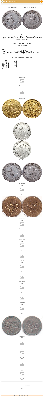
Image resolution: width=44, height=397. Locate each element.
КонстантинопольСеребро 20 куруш (22, 141)
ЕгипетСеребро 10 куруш (22, 277)
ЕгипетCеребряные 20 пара (21, 326)
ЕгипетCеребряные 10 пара (22, 343)
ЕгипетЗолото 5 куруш (22, 256)
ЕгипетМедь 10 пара (22, 375)
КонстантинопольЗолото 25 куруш (22, 109)
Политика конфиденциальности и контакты (22, 395)
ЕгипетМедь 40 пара (22, 354)
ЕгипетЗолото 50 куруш (22, 225)
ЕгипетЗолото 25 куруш (22, 235)
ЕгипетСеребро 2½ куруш (22, 298)
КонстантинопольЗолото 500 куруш (22, 82)
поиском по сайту (27, 385)
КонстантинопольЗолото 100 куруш (22, 92)
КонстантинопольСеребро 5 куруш (22, 173)
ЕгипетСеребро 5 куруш (22, 288)
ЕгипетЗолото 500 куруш (22, 190)
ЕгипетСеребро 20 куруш (22, 267)
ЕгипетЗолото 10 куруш (22, 246)
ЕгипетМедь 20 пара (22, 364)
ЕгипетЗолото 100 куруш (22, 207)
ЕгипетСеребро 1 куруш (22, 309)
